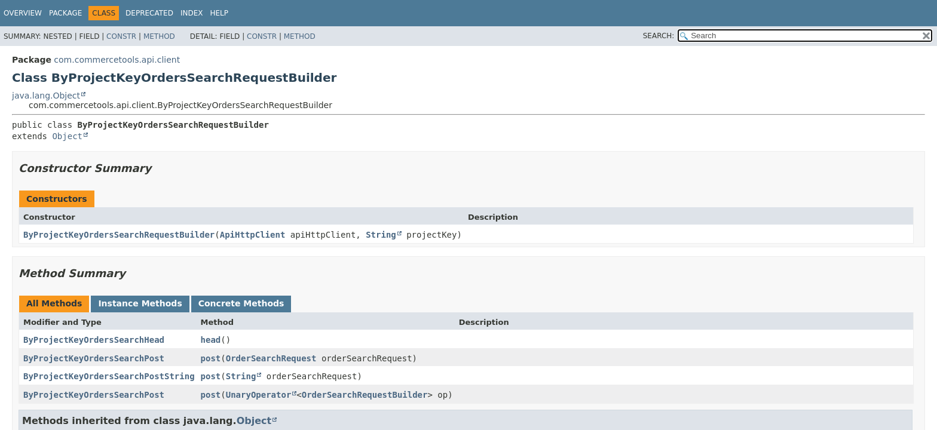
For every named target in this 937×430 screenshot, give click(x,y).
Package (65, 13)
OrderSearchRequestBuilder (365, 395)
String (381, 234)
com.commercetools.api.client (117, 59)
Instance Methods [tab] (140, 303)
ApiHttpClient (253, 234)
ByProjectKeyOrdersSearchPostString (109, 376)
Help (219, 13)
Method (159, 36)
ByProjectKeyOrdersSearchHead (93, 340)
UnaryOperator (259, 395)
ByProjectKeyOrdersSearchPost (93, 358)
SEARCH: (659, 36)
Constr (121, 36)
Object (67, 136)
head (211, 340)
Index (191, 13)
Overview (23, 13)
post (211, 358)
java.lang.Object (46, 95)
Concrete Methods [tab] (241, 303)
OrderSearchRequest (271, 358)
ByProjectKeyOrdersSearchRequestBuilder (119, 234)
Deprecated (149, 13)
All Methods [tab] (54, 303)
